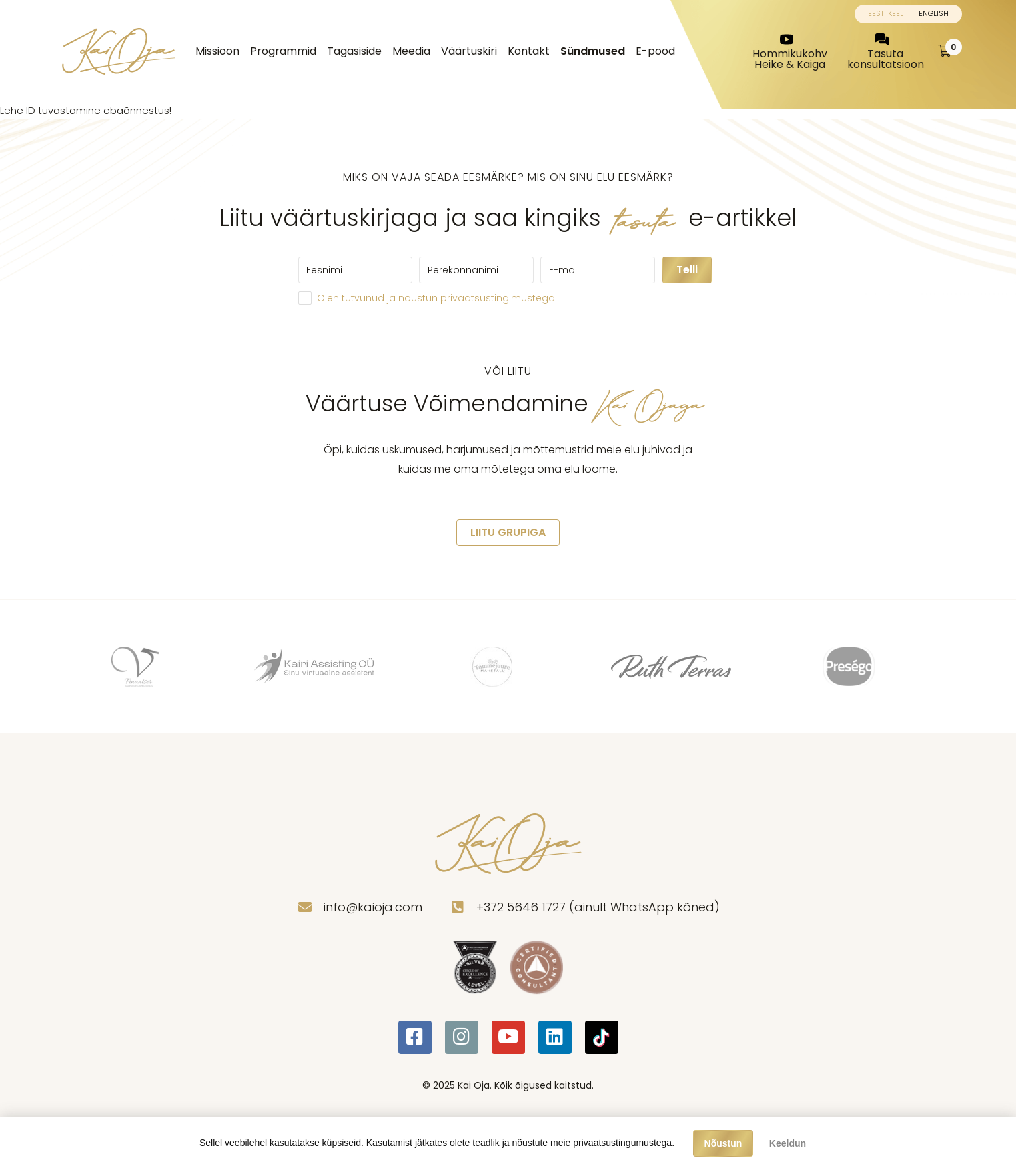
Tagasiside (354, 51)
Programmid (283, 51)
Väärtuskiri (469, 51)
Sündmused (592, 51)
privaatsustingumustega (622, 1142)
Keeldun (787, 1143)
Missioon (217, 51)
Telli (687, 269)
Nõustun (723, 1143)
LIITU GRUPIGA (508, 532)
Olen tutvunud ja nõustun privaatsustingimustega (436, 298)
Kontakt (529, 51)
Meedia (411, 51)
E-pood (655, 51)
